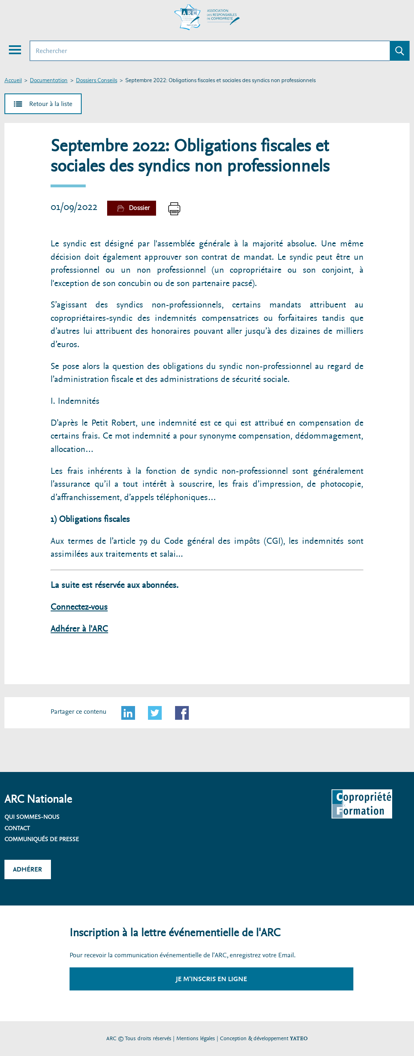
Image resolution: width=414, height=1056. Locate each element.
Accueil (13, 80)
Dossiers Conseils (96, 80)
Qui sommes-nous (31, 817)
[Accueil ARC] (207, 17)
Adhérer (27, 869)
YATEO (299, 1038)
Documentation (49, 80)
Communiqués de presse (41, 839)
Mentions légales (195, 1038)
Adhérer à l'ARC (79, 629)
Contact (17, 828)
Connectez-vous (79, 607)
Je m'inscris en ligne (211, 979)
